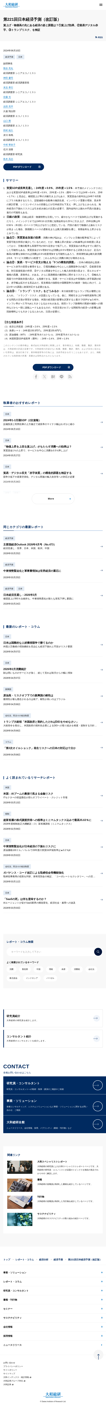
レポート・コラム (24, 1259)
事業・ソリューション (14, 1272)
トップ (6, 1259)
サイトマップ (9, 1373)
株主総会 (13, 978)
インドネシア (32, 978)
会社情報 (7, 1327)
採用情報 (7, 1336)
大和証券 (8, 1384)
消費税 (77, 969)
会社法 (91, 969)
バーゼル (50, 978)
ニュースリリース (12, 1345)
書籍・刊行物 (10, 1299)
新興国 (8, 689)
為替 (63, 969)
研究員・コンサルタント (16, 1290)
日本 (20, 57)
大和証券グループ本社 (14, 1381)
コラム (8, 742)
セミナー (7, 1308)
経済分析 (43, 1259)
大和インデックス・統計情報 (17, 1377)
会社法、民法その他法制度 (17, 715)
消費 (11, 969)
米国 (7, 787)
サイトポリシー (10, 1370)
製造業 (25, 969)
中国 (38, 969)
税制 (7, 814)
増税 (51, 969)
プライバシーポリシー (13, 1366)
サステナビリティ (12, 1318)
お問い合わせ (9, 1363)
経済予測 (9, 57)
